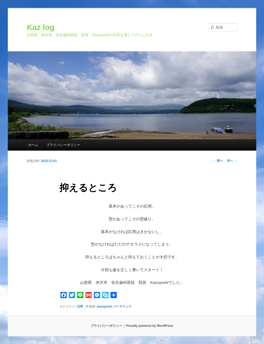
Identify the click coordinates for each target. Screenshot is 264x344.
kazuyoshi (104, 306)
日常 (80, 306)
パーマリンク (122, 306)
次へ (232, 160)
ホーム (33, 145)
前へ (218, 160)
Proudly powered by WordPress (149, 326)
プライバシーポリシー (63, 145)
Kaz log (40, 27)
